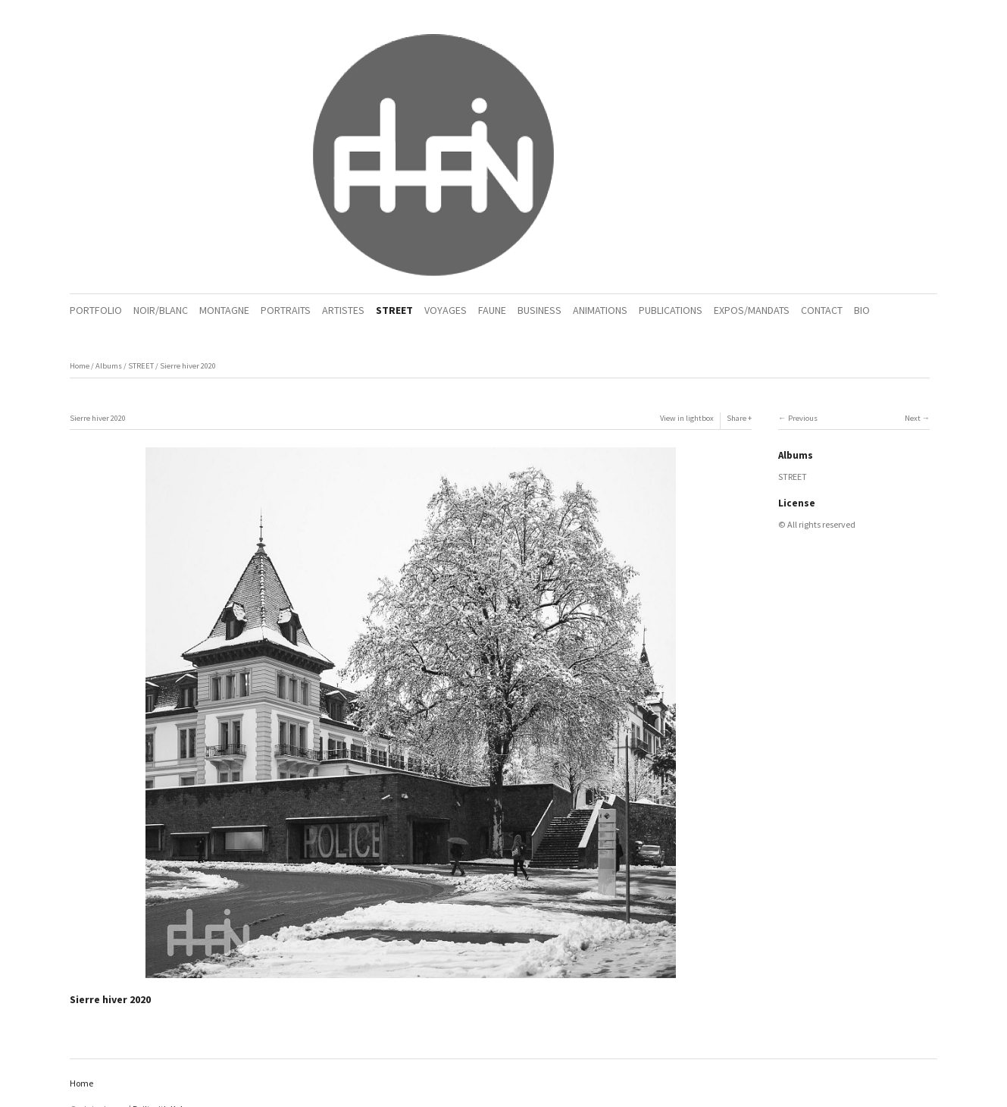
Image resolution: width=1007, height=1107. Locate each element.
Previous (803, 418)
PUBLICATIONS (670, 310)
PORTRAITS (286, 310)
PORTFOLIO (96, 310)
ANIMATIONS (600, 310)
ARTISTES (343, 310)
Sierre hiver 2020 (188, 366)
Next (913, 418)
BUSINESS (539, 310)
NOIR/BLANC (160, 310)
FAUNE (492, 310)
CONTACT (822, 310)
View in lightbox (687, 418)
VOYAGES (445, 310)
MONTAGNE (224, 310)
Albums (108, 366)
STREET (394, 310)
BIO (862, 310)
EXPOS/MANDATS (752, 310)
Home (79, 366)
